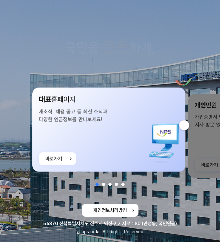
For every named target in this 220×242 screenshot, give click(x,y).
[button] (97, 184)
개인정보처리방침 (110, 210)
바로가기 (53, 160)
